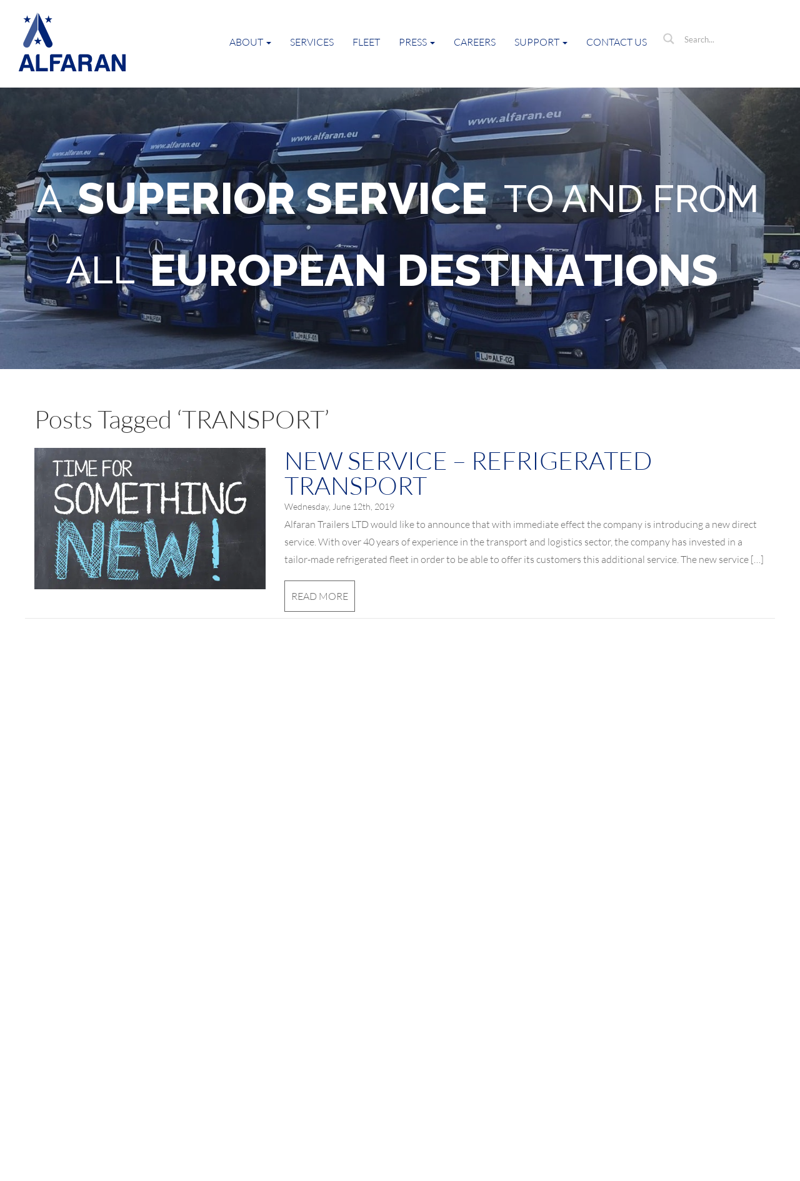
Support (541, 42)
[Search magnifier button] (669, 39)
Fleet (366, 42)
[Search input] (728, 38)
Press (417, 42)
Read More (319, 596)
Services (312, 42)
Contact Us (616, 42)
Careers (475, 42)
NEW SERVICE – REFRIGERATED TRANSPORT (468, 472)
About (250, 42)
